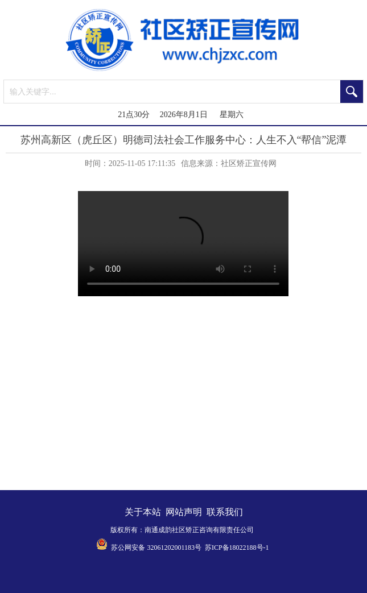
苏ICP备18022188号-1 (237, 547)
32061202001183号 (174, 547)
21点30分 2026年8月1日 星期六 (181, 114)
